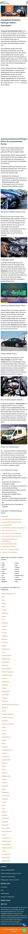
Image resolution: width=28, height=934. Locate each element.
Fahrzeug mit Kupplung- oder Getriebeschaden (9, 540)
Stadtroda (4, 815)
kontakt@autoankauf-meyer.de (13, 873)
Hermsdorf (4, 746)
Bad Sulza (4, 763)
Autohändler (5, 516)
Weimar (4, 603)
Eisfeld (3, 769)
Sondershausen (6, 649)
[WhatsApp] (24, 930)
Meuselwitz (5, 707)
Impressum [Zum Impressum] (4, 896)
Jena (3, 597)
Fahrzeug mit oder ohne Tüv (9, 530)
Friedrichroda (5, 792)
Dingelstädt (5, 799)
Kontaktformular (17, 82)
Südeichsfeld (5, 818)
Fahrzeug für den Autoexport (9, 552)
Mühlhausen (5, 623)
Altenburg (4, 626)
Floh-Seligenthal (6, 854)
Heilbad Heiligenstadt (7, 672)
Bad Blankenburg (6, 841)
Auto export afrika (6, 525)
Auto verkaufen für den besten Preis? (12, 536)
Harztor (4, 766)
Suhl (3, 619)
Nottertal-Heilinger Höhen (8, 593)
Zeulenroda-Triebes (7, 675)
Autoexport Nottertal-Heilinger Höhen (11, 522)
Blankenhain (5, 825)
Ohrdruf (4, 711)
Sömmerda (5, 665)
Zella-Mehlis (5, 685)
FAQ (2, 890)
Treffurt (4, 851)
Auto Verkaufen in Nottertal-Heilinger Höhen (13, 527)
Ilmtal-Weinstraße (6, 831)
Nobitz (3, 789)
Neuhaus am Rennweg (8, 724)
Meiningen (4, 639)
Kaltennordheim (6, 861)
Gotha (3, 606)
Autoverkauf (4, 887)
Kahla (3, 805)
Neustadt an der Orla (7, 717)
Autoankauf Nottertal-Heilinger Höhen (12, 519)
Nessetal (4, 753)
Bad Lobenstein (6, 857)
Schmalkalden (5, 662)
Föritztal (4, 733)
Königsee (4, 779)
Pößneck (4, 688)
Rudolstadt (5, 636)
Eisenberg (4, 698)
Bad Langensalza (6, 668)
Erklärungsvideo (5, 893)
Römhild (4, 802)
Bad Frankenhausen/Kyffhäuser (10, 704)
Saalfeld (4, 629)
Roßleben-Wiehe (6, 776)
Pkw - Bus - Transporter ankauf (10, 549)
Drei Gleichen (5, 756)
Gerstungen (5, 720)
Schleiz (4, 727)
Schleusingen (5, 694)
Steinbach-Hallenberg (7, 714)
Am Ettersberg (5, 795)
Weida (3, 743)
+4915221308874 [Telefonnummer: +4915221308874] (10, 870)
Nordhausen (5, 613)
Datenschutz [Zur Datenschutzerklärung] (11, 896)
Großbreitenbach (6, 844)
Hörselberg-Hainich (7, 847)
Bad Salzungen (6, 658)
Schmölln (4, 678)
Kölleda (4, 834)
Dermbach (4, 782)
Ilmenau (4, 616)
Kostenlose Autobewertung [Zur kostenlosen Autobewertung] (8, 876)
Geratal (4, 730)
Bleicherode (5, 701)
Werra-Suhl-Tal (6, 828)
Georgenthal (5, 786)
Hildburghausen (6, 691)
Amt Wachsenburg (7, 750)
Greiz (3, 652)
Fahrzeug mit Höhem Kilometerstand (11, 533)
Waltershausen (6, 681)
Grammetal (5, 821)
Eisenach (4, 610)
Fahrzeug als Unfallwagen (9, 546)
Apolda (4, 646)
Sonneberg (5, 642)
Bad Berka (4, 773)
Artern (3, 808)
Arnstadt (4, 632)
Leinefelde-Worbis (6, 655)
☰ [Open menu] (27, 2)
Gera (3, 600)
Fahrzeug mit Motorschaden (9, 544)
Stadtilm (4, 740)
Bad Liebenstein (6, 759)
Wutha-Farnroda (6, 838)
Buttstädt (4, 812)
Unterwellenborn (6, 737)
